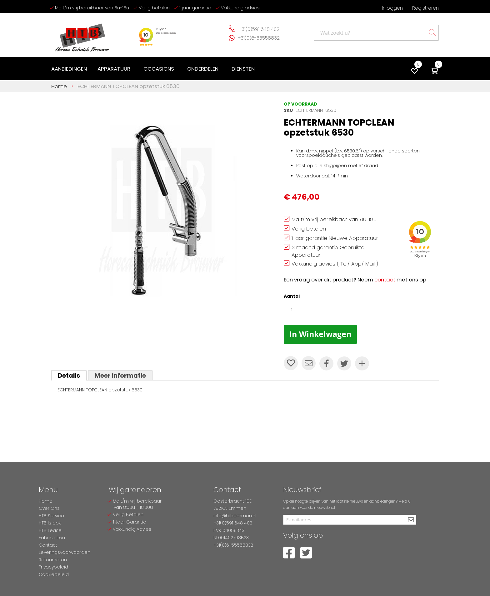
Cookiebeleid (54, 574)
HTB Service (51, 516)
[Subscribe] (410, 520)
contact (384, 279)
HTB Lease (50, 530)
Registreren (425, 8)
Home (59, 86)
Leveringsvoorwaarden (64, 552)
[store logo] (82, 35)
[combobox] (376, 33)
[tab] (69, 375)
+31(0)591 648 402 (259, 29)
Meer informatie (120, 375)
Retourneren (53, 560)
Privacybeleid (53, 567)
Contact (48, 545)
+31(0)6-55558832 (259, 38)
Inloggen (392, 8)
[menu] (154, 69)
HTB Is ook (50, 523)
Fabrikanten (52, 537)
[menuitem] (69, 69)
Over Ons (49, 508)
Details (69, 375)
